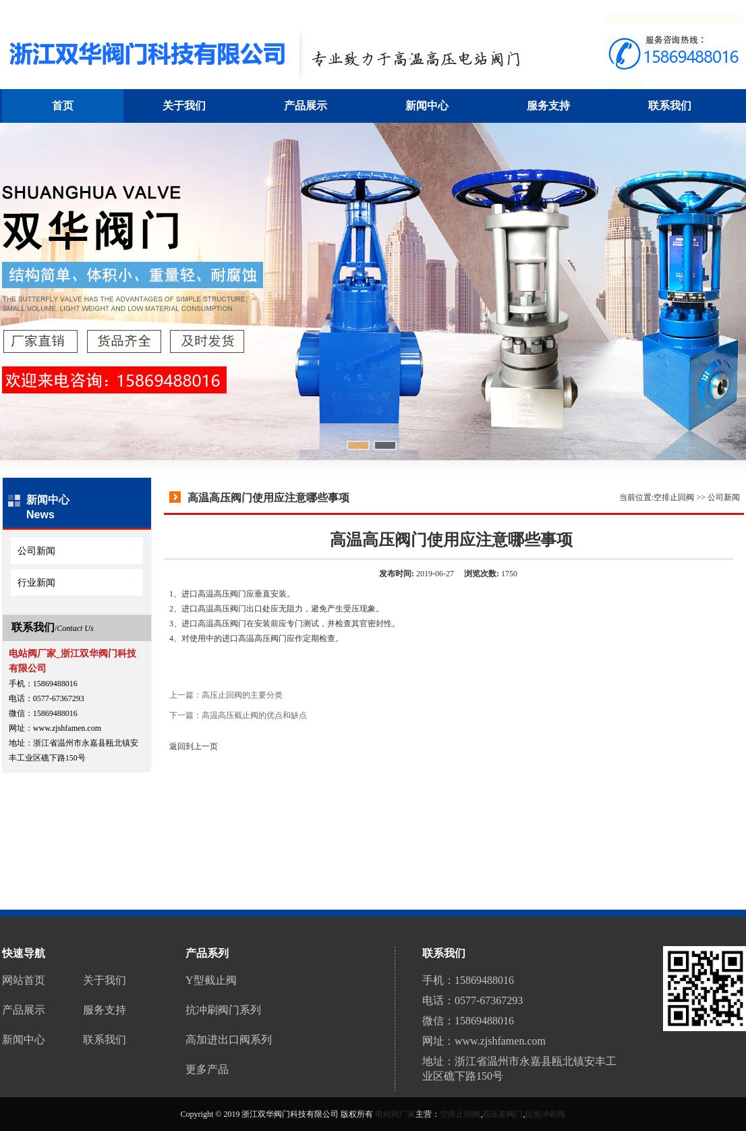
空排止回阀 (674, 497)
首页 (63, 105)
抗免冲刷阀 (545, 1114)
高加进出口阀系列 (228, 1039)
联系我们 (669, 105)
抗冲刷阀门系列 (223, 1010)
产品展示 (305, 105)
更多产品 (207, 1069)
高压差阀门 (502, 1114)
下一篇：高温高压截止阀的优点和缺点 (238, 715)
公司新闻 (724, 497)
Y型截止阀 (211, 980)
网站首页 (23, 980)
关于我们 (184, 105)
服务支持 (548, 105)
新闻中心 (427, 105)
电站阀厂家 (395, 1114)
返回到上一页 (193, 746)
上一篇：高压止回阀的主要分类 (226, 695)
